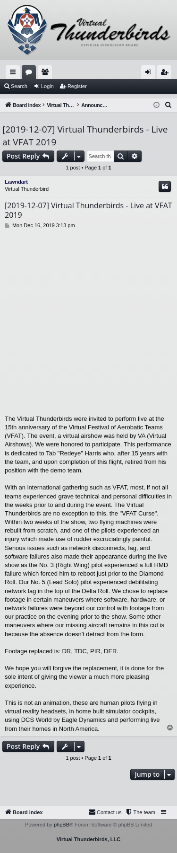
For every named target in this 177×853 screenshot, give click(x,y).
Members (47, 74)
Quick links (14, 74)
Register (77, 86)
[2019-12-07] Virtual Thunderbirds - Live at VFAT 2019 (85, 135)
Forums (30, 74)
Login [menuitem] (150, 74)
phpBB (61, 824)
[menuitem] (168, 105)
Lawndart (16, 182)
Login (47, 86)
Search (19, 86)
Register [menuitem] (166, 74)
